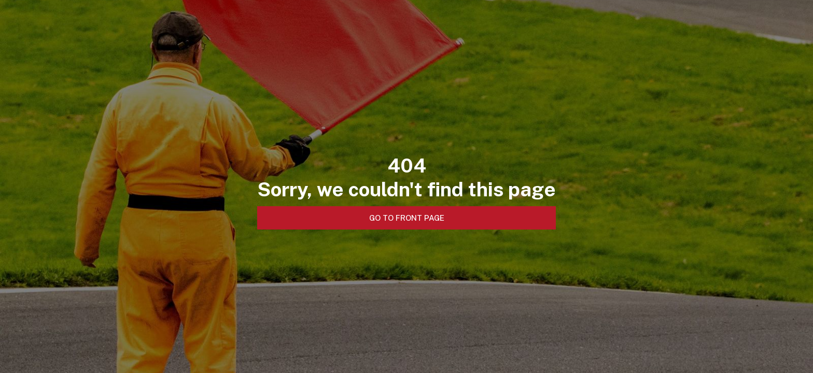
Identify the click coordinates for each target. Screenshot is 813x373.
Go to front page (406, 217)
